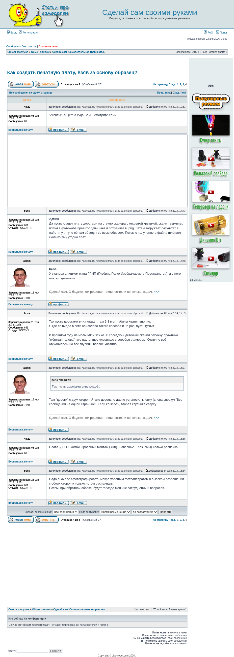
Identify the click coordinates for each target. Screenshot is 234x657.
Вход (12, 32)
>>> (104, 292)
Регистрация (28, 32)
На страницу (160, 84)
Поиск (221, 32)
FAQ (208, 32)
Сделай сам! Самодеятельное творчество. (78, 52)
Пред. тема (164, 92)
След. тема (179, 92)
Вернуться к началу (20, 130)
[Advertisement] (97, 63)
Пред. (172, 84)
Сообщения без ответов (21, 46)
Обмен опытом (40, 52)
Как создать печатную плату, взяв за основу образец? (72, 72)
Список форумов (17, 52)
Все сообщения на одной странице (30, 92)
